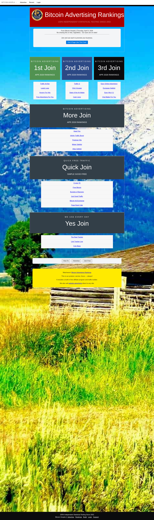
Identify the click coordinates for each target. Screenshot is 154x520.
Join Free (87, 261)
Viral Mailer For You (109, 97)
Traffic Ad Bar (45, 84)
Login (39, 2)
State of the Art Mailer (77, 92)
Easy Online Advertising (109, 84)
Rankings (78, 517)
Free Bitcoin (77, 187)
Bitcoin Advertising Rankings (77, 19)
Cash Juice (77, 97)
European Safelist (109, 88)
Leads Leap (45, 88)
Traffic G (77, 84)
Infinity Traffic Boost (77, 135)
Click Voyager (77, 88)
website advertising (75, 283)
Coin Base (77, 246)
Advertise (23, 2)
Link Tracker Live (77, 241)
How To (66, 261)
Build (85, 517)
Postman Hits (77, 140)
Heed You (77, 131)
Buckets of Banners (77, 192)
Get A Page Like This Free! (77, 42)
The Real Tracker (77, 237)
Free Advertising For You (45, 97)
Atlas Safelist (77, 149)
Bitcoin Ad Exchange (77, 201)
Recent (31, 2)
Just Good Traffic (77, 196)
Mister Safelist (77, 144)
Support (96, 517)
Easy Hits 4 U (109, 92)
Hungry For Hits (44, 92)
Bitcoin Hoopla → (9, 2)
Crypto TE (77, 183)
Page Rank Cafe (77, 205)
